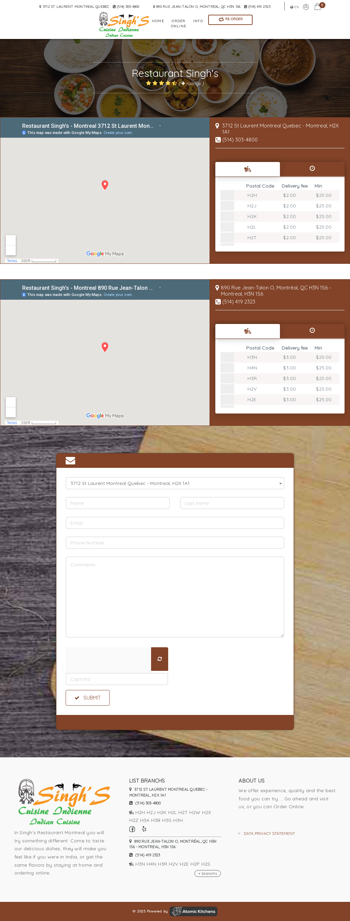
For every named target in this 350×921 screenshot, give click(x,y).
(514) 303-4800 (240, 139)
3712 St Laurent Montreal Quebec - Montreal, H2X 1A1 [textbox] (130, 483)
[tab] (247, 169)
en (294, 7)
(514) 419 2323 (257, 6)
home (158, 21)
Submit (88, 698)
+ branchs (207, 873)
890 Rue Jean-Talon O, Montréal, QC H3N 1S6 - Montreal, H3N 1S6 (173, 844)
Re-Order (230, 19)
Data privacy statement (269, 833)
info (198, 21)
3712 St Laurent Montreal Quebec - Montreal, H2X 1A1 (168, 792)
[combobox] (175, 483)
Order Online (178, 23)
